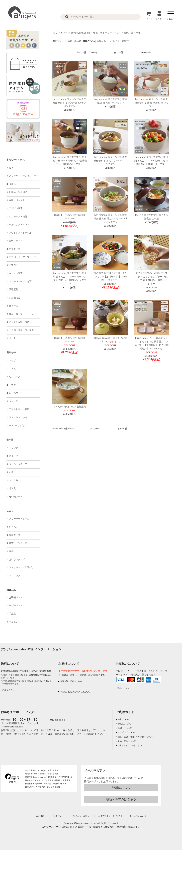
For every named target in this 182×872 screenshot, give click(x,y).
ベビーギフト (16, 605)
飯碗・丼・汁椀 (132, 32)
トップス (13, 360)
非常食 (12, 488)
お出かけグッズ (17, 559)
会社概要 (40, 816)
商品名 (77, 41)
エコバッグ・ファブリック (22, 257)
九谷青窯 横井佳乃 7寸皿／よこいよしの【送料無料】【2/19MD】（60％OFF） (110, 276)
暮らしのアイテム (16, 159)
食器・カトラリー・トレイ (22, 314)
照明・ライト (16, 241)
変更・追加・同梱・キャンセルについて (136, 737)
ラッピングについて (127, 732)
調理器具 (13, 289)
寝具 (11, 168)
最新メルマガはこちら (121, 799)
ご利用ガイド (125, 712)
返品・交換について (127, 741)
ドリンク (13, 448)
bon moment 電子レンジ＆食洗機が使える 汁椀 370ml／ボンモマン (151, 102)
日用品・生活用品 (18, 192)
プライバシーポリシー (81, 816)
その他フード (16, 496)
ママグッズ (14, 575)
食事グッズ (14, 535)
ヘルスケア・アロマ (19, 224)
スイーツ (13, 456)
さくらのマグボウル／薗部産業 (69, 406)
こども (10, 510)
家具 (11, 551)
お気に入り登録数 (119, 41)
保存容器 (13, 306)
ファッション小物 (18, 417)
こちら (80, 734)
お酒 (11, 472)
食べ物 (10, 440)
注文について (124, 719)
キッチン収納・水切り (20, 322)
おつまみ (13, 480)
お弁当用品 (14, 297)
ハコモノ (13, 622)
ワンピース (14, 377)
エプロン (13, 265)
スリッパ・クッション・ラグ (23, 176)
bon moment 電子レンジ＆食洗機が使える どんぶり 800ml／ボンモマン (110, 160)
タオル (12, 184)
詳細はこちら (9, 690)
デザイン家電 (16, 208)
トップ (54, 32)
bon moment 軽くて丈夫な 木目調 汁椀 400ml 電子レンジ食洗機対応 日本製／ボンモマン (70, 160)
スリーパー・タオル (19, 518)
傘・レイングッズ (18, 425)
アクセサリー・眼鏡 (19, 409)
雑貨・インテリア (18, 543)
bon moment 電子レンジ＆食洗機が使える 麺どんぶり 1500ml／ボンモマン (110, 218)
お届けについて (125, 728)
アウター (13, 385)
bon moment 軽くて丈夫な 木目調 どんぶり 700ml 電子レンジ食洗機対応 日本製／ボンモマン (151, 160)
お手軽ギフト (16, 597)
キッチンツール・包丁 (20, 281)
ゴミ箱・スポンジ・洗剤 (21, 330)
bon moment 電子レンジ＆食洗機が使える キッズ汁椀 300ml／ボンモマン (69, 102)
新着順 (68, 41)
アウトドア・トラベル (20, 233)
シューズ (13, 401)
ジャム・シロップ (18, 464)
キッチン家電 (16, 273)
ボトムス (13, 368)
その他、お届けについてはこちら (75, 692)
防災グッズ (14, 249)
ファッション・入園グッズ (22, 567)
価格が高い (102, 41)
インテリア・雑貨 (18, 216)
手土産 (12, 613)
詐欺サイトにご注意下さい (130, 745)
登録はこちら (121, 787)
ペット (12, 338)
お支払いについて (126, 724)
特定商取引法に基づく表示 (111, 816)
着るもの (11, 352)
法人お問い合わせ (138, 816)
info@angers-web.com (13, 727)
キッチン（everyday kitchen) (75, 32)
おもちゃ (13, 527)
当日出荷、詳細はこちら (71, 681)
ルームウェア (16, 393)
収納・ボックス (17, 200)
